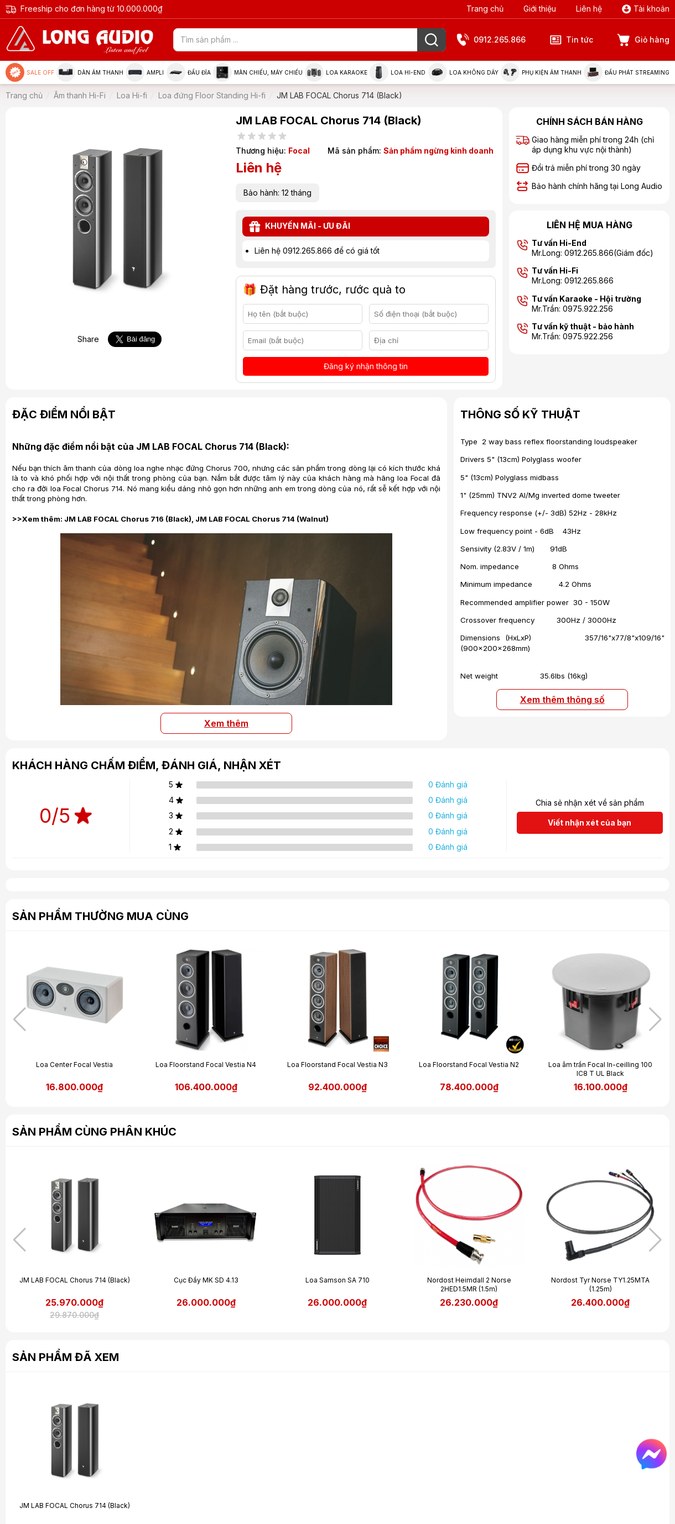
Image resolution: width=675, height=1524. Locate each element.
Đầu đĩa (189, 72)
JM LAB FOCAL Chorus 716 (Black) (127, 518)
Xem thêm (226, 723)
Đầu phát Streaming (626, 72)
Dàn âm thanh (89, 72)
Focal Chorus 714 (93, 488)
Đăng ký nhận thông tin (366, 366)
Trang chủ (484, 8)
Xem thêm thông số (562, 699)
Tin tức (571, 40)
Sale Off (30, 72)
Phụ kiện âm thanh (541, 72)
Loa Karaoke (336, 72)
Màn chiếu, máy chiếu (258, 72)
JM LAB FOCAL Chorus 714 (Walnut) (262, 518)
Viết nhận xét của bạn (589, 822)
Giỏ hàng (643, 40)
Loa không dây (463, 72)
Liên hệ (589, 8)
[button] (655, 1019)
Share (88, 339)
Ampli (145, 72)
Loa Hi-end (397, 72)
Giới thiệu (539, 8)
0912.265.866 (491, 40)
